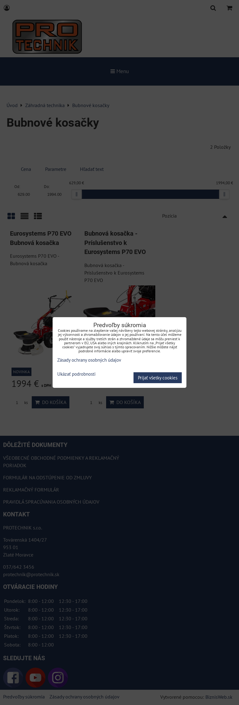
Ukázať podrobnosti (76, 374)
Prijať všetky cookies (157, 378)
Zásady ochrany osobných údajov (89, 360)
